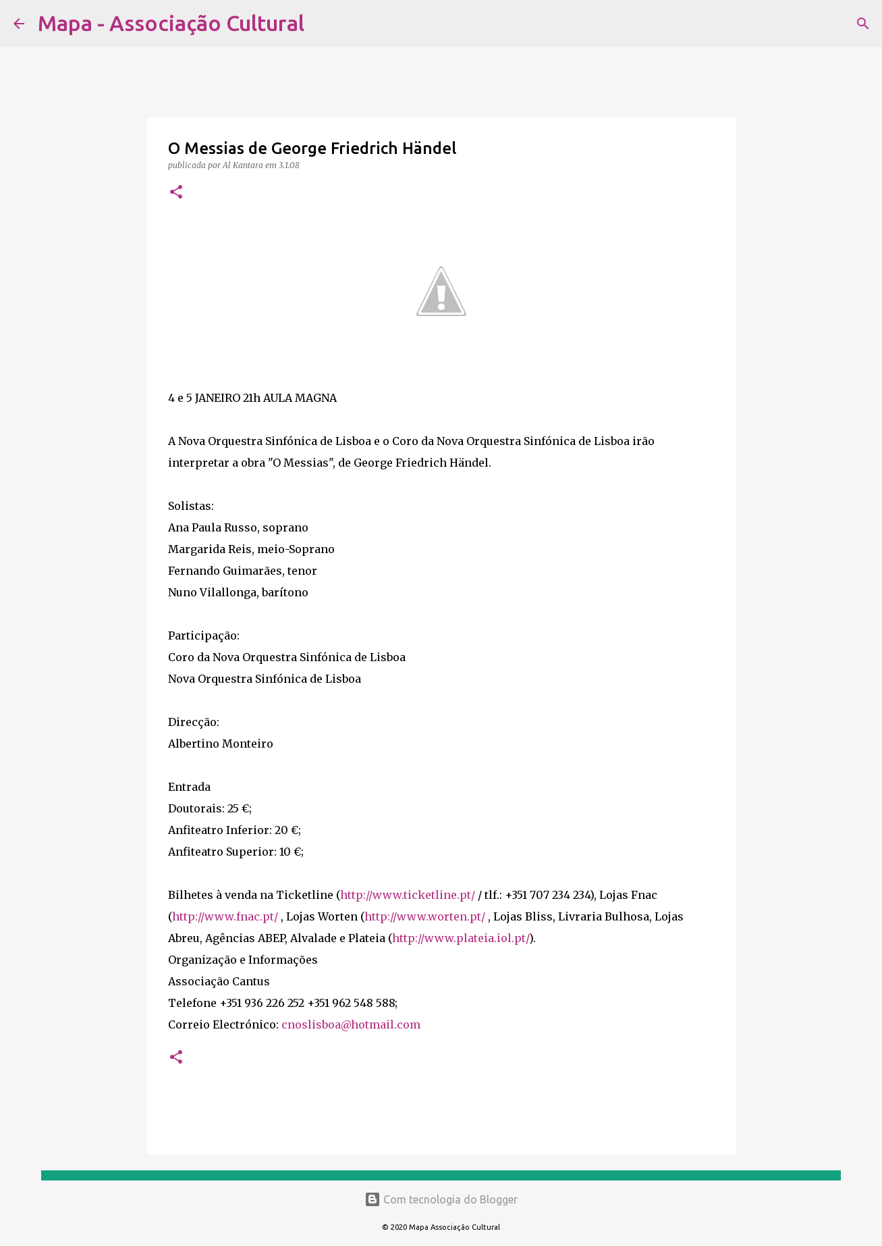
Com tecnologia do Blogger (441, 1199)
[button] (176, 193)
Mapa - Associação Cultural (171, 23)
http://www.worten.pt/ (424, 916)
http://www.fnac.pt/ (225, 916)
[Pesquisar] (323, 23)
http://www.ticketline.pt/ (407, 895)
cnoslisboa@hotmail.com (350, 1024)
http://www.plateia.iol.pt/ (460, 938)
